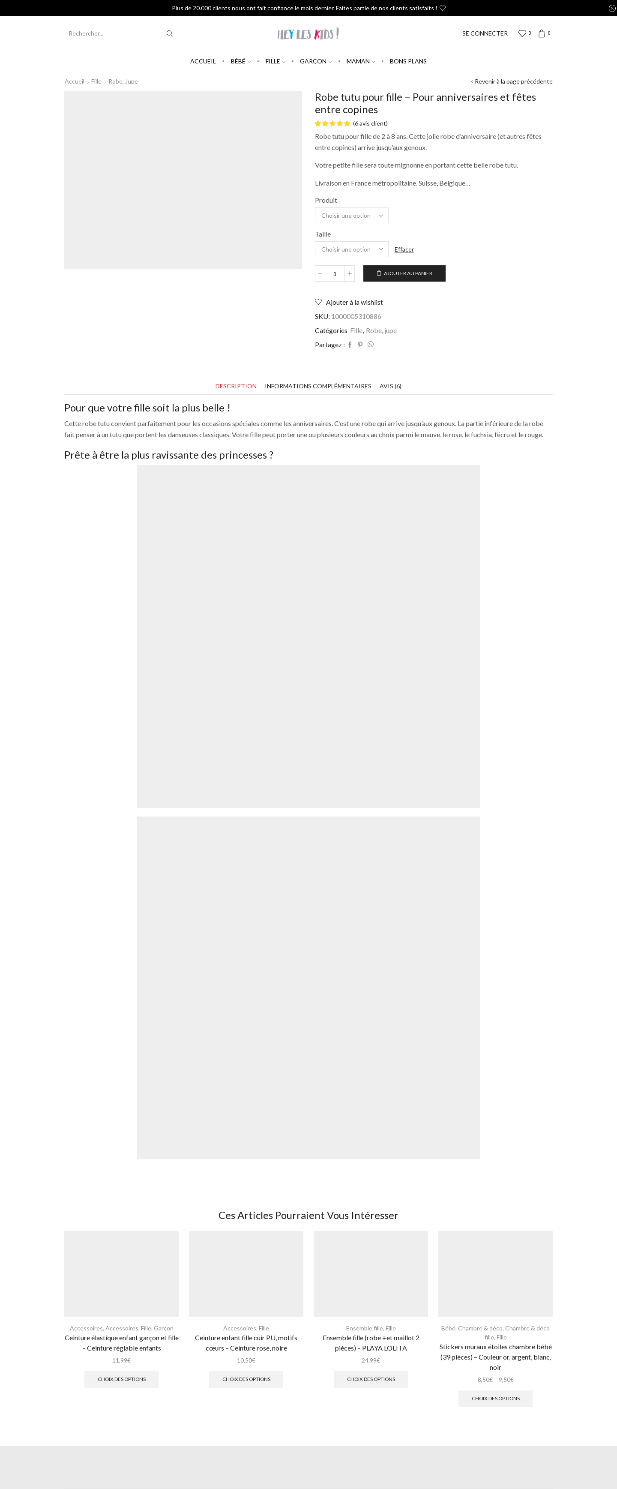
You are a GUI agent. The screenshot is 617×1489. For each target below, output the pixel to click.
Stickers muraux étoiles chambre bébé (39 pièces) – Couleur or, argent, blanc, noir (496, 1356)
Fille (275, 61)
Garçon (316, 61)
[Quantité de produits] (334, 273)
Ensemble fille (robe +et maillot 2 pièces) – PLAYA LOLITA (371, 1342)
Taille (323, 234)
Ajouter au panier (408, 273)
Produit (326, 200)
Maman (361, 61)
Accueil (203, 61)
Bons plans (408, 61)
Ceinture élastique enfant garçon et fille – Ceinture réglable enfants (122, 1342)
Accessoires (86, 1328)
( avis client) (370, 123)
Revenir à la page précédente (514, 81)
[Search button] (169, 33)
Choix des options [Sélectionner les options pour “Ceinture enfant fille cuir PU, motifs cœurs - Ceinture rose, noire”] (246, 1379)
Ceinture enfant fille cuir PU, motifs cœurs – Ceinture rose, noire (246, 1342)
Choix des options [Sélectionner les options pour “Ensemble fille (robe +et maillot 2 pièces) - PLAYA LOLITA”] (371, 1379)
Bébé (241, 61)
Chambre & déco (480, 1328)
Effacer (404, 249)
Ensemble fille (364, 1328)
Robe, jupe (123, 81)
